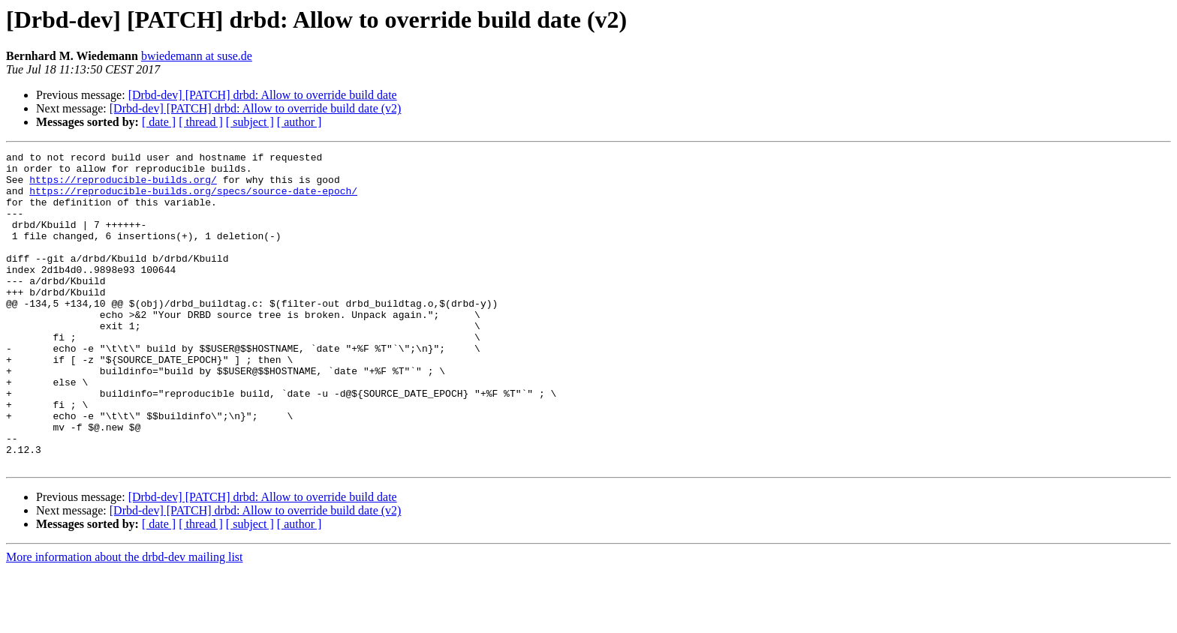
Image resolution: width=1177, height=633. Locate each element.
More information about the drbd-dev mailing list (124, 620)
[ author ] (299, 122)
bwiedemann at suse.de (196, 56)
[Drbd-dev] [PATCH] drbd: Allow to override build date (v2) (256, 108)
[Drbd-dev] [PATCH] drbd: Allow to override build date (262, 94)
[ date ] (159, 122)
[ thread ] (201, 122)
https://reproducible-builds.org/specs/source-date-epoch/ (193, 199)
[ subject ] (250, 122)
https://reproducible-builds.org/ (123, 186)
